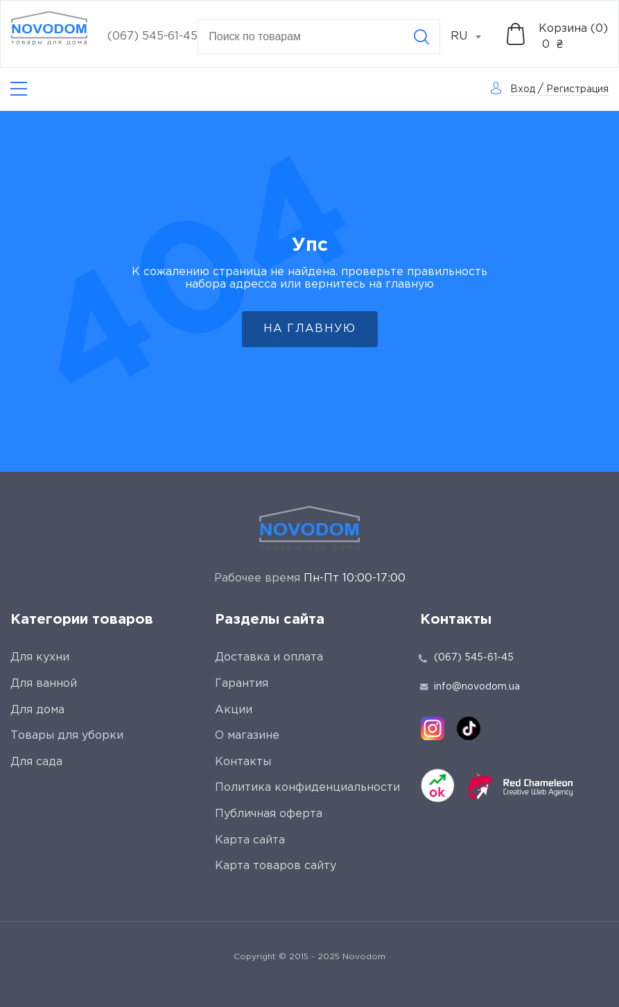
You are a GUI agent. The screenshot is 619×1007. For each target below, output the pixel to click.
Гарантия (241, 683)
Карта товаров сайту (275, 866)
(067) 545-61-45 (152, 36)
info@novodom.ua (470, 687)
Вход (522, 89)
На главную (309, 329)
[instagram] (432, 728)
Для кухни (39, 657)
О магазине (247, 735)
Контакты (243, 762)
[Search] (421, 36)
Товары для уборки (66, 735)
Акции (233, 710)
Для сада (36, 762)
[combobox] (473, 36)
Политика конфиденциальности (307, 787)
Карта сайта (250, 840)
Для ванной (43, 683)
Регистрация (577, 89)
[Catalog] (18, 89)
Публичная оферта (268, 814)
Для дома (37, 710)
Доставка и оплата (269, 657)
